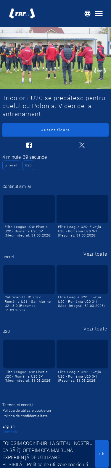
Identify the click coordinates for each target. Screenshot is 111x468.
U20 (28, 165)
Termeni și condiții (17, 404)
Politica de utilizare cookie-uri (57, 464)
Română (9, 431)
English (8, 426)
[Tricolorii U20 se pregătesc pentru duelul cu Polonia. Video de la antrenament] (55, 58)
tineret (11, 165)
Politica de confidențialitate (25, 416)
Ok (101, 454)
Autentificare (55, 130)
